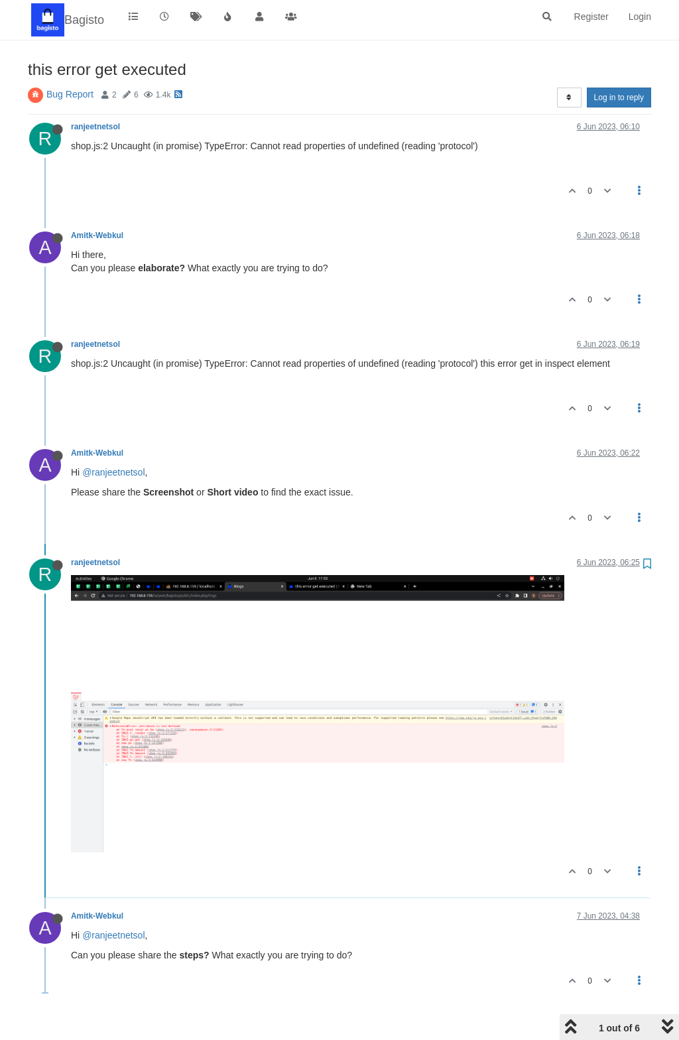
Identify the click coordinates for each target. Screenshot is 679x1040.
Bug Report (69, 94)
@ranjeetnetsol (113, 472)
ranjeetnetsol (95, 126)
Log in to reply (619, 97)
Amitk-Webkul (97, 235)
